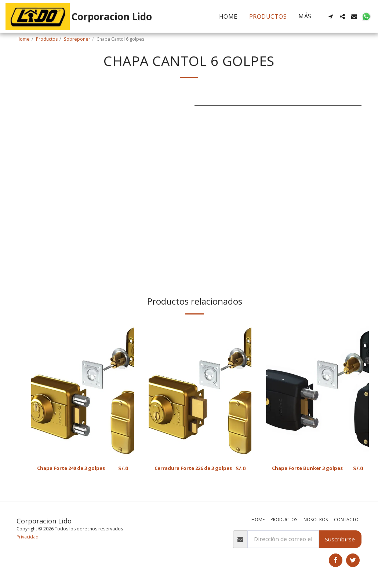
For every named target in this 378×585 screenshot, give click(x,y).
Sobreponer (77, 39)
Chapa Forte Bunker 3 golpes (302, 473)
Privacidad (28, 537)
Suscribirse (340, 539)
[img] (82, 390)
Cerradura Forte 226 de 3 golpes (190, 473)
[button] (330, 16)
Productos (47, 39)
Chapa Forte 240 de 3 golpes (77, 468)
